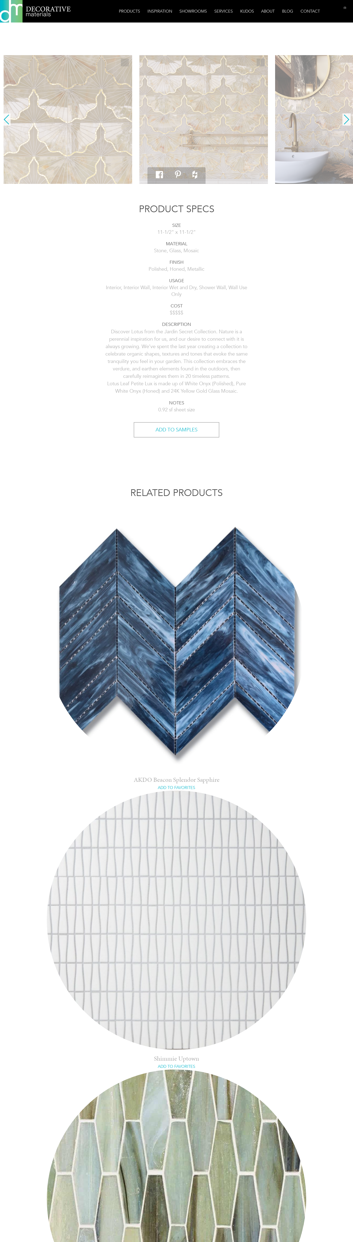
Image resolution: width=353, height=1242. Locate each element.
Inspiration (159, 11)
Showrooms (193, 11)
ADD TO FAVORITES (176, 787)
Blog (287, 11)
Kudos (247, 11)
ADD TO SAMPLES (176, 429)
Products (129, 11)
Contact (310, 11)
